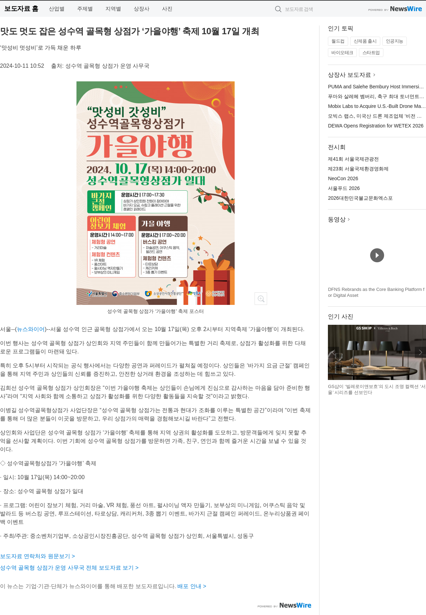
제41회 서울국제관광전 (353, 159)
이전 (333, 352)
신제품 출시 (365, 41)
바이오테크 (342, 52)
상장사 (141, 9)
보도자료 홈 (21, 8)
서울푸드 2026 (344, 188)
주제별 (85, 9)
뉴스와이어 (31, 329)
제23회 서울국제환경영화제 (358, 168)
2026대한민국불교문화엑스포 (360, 198)
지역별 (113, 9)
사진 (167, 9)
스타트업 (371, 52)
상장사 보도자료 (349, 75)
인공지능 (394, 41)
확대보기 (261, 298)
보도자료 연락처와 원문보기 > (37, 556)
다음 (420, 352)
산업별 (57, 9)
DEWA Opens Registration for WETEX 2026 (375, 126)
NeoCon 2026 (343, 178)
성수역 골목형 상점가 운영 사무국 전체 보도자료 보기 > (69, 568)
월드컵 (338, 41)
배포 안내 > (191, 586)
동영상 (337, 219)
